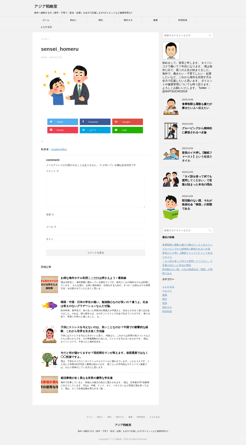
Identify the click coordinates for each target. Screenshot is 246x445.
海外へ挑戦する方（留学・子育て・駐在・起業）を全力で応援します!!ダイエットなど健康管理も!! (123, 431)
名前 (50, 214)
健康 (155, 20)
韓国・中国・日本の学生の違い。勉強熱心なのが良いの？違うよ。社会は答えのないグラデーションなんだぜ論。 (104, 304)
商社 (101, 20)
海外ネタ (128, 20)
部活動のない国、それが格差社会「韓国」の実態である (197, 204)
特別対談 (182, 20)
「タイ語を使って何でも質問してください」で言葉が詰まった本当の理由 (197, 180)
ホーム (46, 20)
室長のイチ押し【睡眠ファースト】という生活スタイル (197, 156)
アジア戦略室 (45, 6)
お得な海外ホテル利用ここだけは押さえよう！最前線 (93, 278)
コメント (52, 171)
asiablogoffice (59, 149)
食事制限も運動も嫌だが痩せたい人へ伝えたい (197, 106)
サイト (49, 239)
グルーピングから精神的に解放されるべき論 (197, 130)
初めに (73, 20)
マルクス (167, 290)
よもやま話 (46, 27)
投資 (164, 303)
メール (51, 226)
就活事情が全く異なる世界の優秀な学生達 (87, 377)
